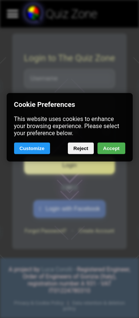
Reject (80, 148)
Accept (111, 148)
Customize (32, 148)
